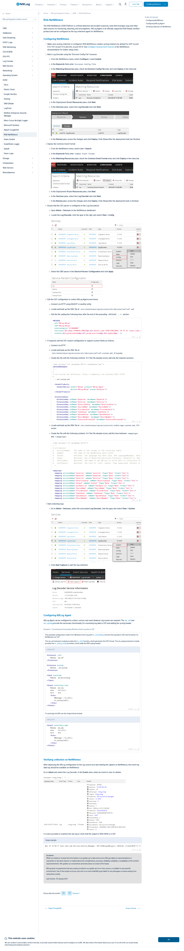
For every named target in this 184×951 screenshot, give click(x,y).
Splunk (6, 149)
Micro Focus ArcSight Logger (16, 120)
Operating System (10, 75)
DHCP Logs (7, 42)
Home (7, 13)
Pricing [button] (63, 5)
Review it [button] (76, 893)
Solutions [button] (51, 5)
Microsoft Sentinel (11, 125)
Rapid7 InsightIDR (11, 130)
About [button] (98, 5)
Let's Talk (135, 4)
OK (169, 940)
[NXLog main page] (23, 4)
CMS (5, 28)
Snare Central (9, 139)
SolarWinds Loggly (11, 144)
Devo (6, 85)
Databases (7, 33)
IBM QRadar (9, 103)
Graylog (7, 99)
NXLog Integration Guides (60, 13)
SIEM (5, 80)
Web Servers (8, 168)
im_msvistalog (97, 635)
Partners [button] (73, 5)
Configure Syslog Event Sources (101, 47)
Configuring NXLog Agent (155, 23)
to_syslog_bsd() (61, 643)
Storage (6, 158)
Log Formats (8, 61)
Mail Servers (8, 66)
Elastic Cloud (9, 89)
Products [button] (38, 5)
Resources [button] (86, 5)
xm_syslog (48, 623)
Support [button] (109, 5)
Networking (7, 71)
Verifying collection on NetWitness (158, 27)
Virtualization (8, 163)
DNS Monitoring (9, 47)
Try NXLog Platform (154, 4)
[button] (125, 4)
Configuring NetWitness (154, 20)
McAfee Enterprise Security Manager (15, 114)
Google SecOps (10, 94)
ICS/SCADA (7, 52)
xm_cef (128, 620)
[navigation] (33, 28)
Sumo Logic (9, 153)
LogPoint (7, 108)
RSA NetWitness (11, 135)
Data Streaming (9, 38)
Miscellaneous (9, 172)
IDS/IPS (6, 56)
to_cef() (80, 641)
